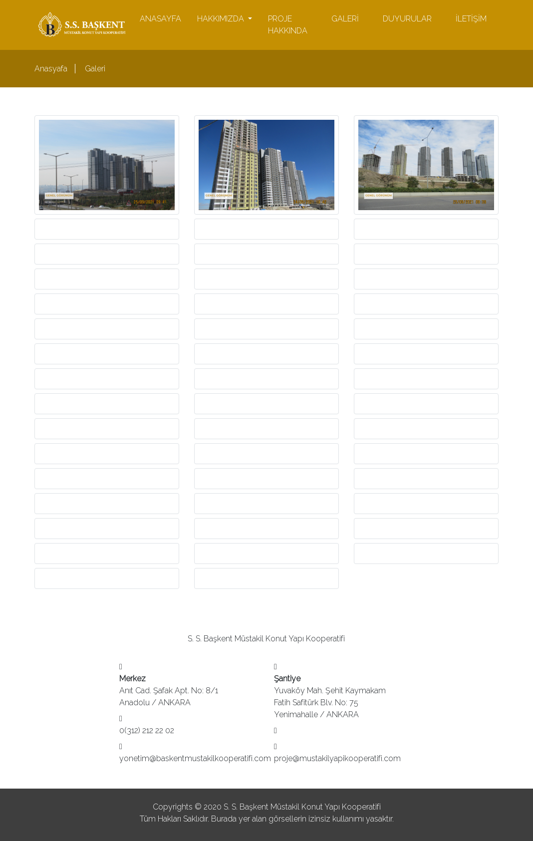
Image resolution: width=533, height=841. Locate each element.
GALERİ (345, 18)
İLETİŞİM (471, 18)
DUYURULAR (407, 18)
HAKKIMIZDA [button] (221, 18)
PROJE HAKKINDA (287, 24)
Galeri (95, 68)
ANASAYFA (160, 18)
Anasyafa (50, 68)
